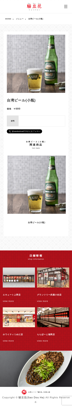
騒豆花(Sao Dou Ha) (31, 397)
